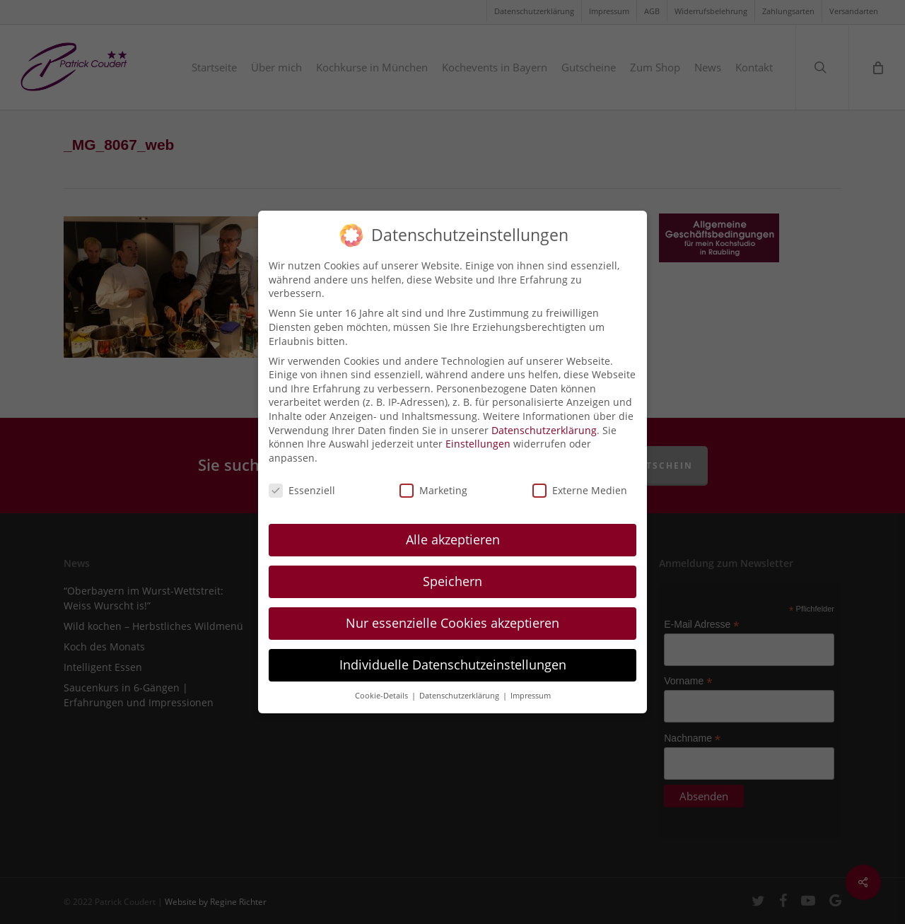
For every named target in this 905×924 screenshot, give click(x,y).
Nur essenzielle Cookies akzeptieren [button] (452, 612)
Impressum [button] (530, 686)
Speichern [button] (452, 571)
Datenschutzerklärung (544, 419)
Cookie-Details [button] (382, 686)
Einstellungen (477, 433)
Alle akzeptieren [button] (453, 529)
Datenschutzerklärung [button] (460, 686)
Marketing (433, 479)
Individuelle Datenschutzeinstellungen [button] (452, 654)
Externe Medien (579, 479)
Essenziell (302, 479)
